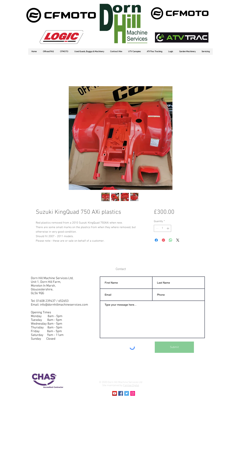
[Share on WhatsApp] (170, 240)
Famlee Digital (131, 385)
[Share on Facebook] (156, 240)
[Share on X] (177, 240)
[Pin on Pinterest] (163, 240)
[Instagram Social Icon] (132, 393)
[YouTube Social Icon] (114, 393)
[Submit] (174, 347)
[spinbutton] (162, 228)
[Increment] (168, 228)
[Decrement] (156, 228)
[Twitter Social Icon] (126, 393)
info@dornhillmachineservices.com (64, 305)
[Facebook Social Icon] (120, 393)
